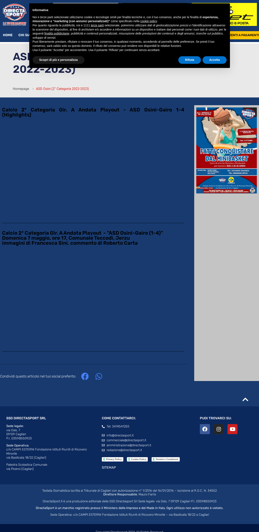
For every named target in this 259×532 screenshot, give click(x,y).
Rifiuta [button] (189, 59)
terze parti (97, 25)
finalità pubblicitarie (56, 33)
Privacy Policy (114, 459)
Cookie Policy (138, 459)
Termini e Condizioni (167, 459)
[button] (84, 376)
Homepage (21, 89)
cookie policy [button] (148, 21)
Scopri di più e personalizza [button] (58, 59)
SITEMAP (109, 467)
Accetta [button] (214, 59)
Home (8, 35)
